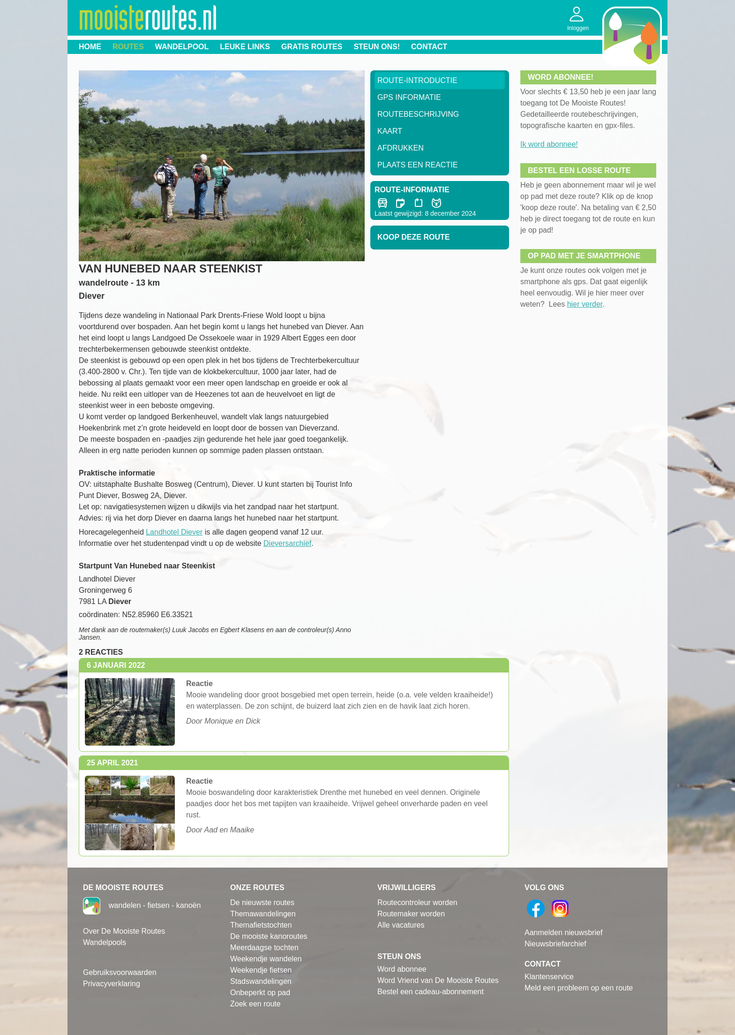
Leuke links (245, 47)
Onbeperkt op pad (260, 993)
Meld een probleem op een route (579, 988)
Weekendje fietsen (261, 970)
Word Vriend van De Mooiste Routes (438, 980)
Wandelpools (104, 942)
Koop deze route (413, 237)
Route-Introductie (417, 80)
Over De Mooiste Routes (124, 931)
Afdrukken (400, 148)
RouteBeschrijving (418, 114)
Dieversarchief (287, 543)
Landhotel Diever (174, 532)
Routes (128, 47)
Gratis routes (311, 47)
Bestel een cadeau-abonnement (430, 992)
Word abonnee (402, 969)
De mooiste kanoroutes (269, 936)
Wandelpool (182, 47)
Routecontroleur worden (417, 903)
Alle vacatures (401, 925)
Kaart (389, 131)
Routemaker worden (411, 914)
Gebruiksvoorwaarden (120, 972)
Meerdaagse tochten (264, 948)
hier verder (585, 304)
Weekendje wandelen (266, 959)
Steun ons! (376, 47)
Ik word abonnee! (549, 144)
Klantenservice (549, 977)
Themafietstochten (261, 925)
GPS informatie (409, 97)
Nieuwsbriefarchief (555, 944)
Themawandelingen (263, 914)
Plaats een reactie (417, 165)
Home (90, 47)
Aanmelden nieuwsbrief (563, 933)
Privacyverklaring (111, 984)
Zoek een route (255, 1004)
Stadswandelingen (261, 981)
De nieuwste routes (262, 903)
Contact (429, 47)
